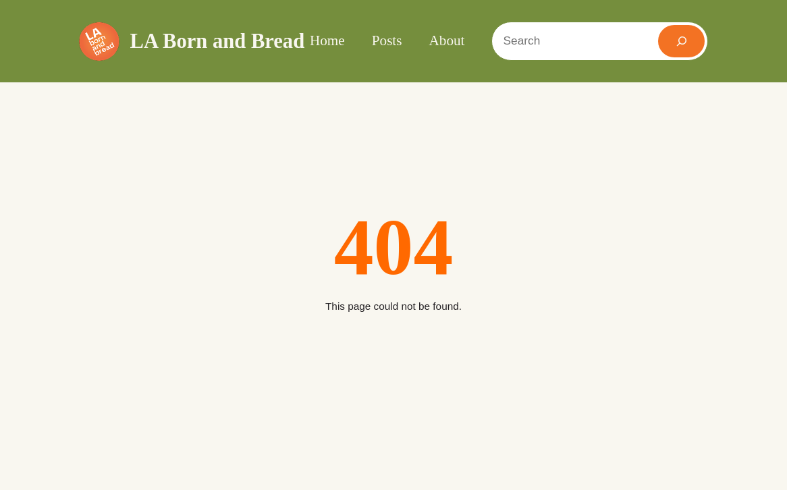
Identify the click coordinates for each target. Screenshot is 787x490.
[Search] (681, 41)
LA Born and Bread (217, 41)
